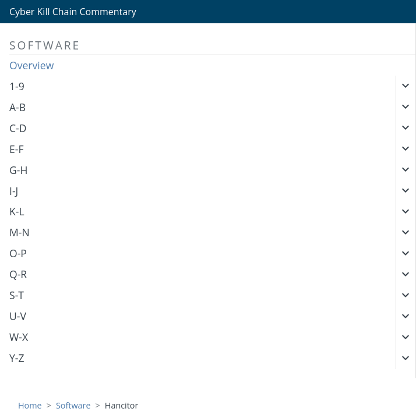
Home (30, 405)
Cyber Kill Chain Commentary (72, 11)
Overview (31, 65)
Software (73, 405)
